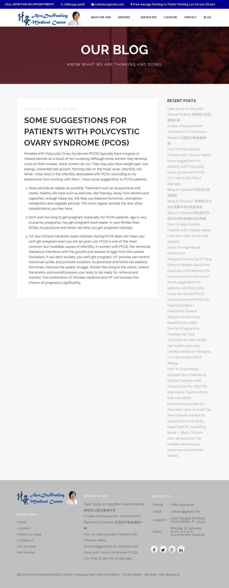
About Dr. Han (100, 17)
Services (124, 17)
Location (170, 17)
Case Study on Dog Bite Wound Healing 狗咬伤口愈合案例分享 (189, 114)
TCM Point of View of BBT (187, 340)
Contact (190, 17)
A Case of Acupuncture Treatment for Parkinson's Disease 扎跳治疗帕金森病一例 (114, 522)
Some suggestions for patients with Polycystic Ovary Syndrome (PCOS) (82, 132)
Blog (207, 17)
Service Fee (149, 17)
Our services (26, 546)
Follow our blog (29, 534)
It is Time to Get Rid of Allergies (108, 558)
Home (21, 522)
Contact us (25, 540)
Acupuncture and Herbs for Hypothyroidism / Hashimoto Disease (188, 305)
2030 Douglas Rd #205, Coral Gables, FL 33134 (188, 519)
